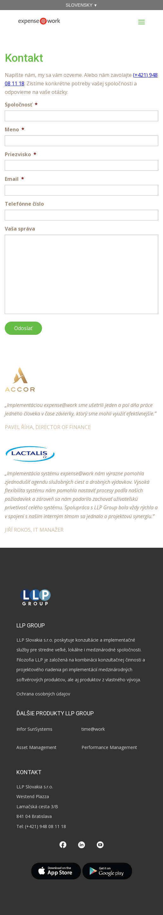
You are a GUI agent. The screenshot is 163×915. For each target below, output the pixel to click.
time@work (93, 729)
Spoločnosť (21, 104)
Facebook (62, 844)
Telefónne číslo (24, 204)
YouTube (100, 844)
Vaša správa (20, 229)
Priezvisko (20, 154)
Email (14, 179)
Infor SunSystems (34, 729)
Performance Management (109, 747)
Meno (14, 129)
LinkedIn (81, 844)
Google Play (107, 871)
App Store (56, 871)
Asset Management (36, 747)
